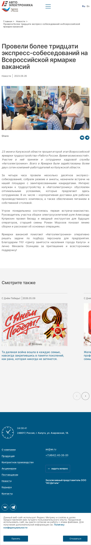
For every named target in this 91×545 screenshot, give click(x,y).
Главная (7, 21)
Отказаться (75, 538)
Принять (15, 538)
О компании (9, 449)
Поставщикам (10, 474)
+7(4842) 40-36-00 (57, 455)
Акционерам (9, 468)
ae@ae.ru (51, 449)
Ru (83, 6)
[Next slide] (85, 396)
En (88, 6)
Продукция (8, 456)
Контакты (7, 493)
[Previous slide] (77, 396)
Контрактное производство (18, 462)
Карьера (7, 487)
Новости (20, 21)
